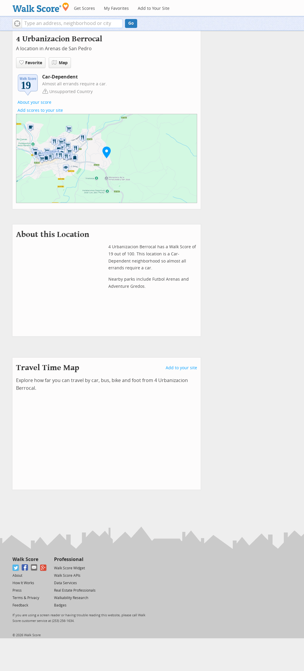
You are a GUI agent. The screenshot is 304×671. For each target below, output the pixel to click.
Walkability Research (71, 598)
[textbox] (72, 23)
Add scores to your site (40, 110)
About (17, 575)
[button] (17, 23)
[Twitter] (15, 567)
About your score (34, 102)
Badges (60, 605)
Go (131, 23)
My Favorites (116, 8)
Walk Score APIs (67, 575)
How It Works (23, 583)
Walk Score (25, 559)
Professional (68, 559)
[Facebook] (25, 567)
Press (17, 590)
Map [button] (60, 62)
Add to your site (181, 367)
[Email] (34, 567)
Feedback (20, 605)
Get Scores (84, 8)
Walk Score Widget (69, 568)
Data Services (65, 583)
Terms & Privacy (25, 598)
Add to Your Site (154, 8)
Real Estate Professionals (75, 590)
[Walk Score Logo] (40, 7)
